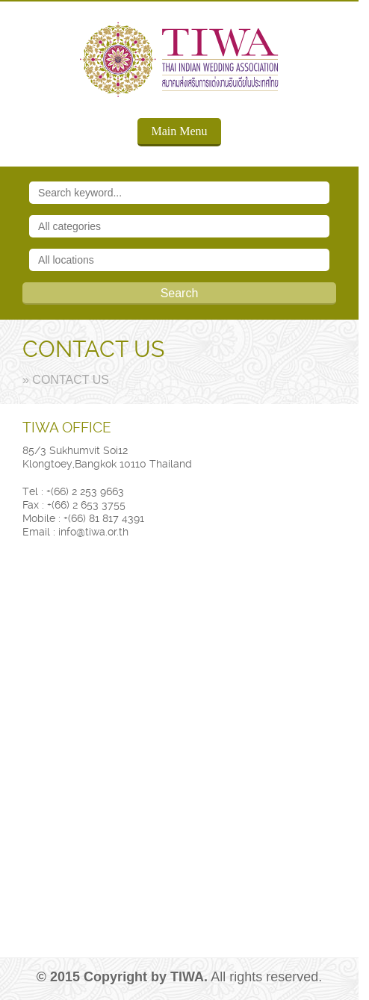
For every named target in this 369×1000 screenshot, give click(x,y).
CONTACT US (93, 349)
